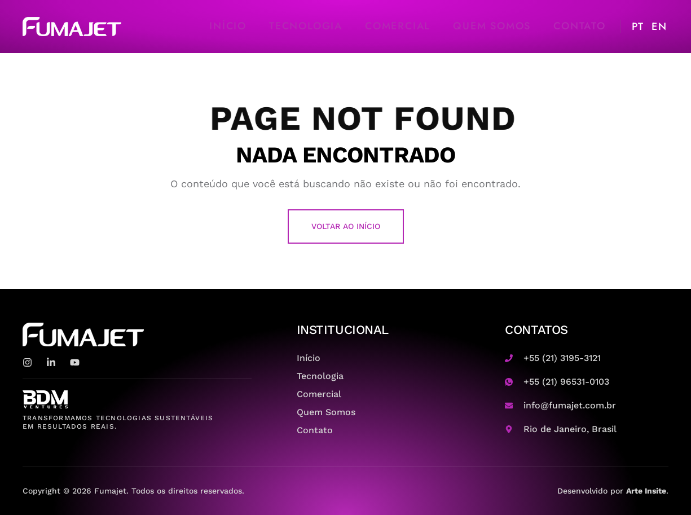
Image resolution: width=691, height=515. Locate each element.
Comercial (397, 26)
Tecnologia (305, 26)
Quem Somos (492, 26)
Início (228, 26)
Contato (579, 26)
